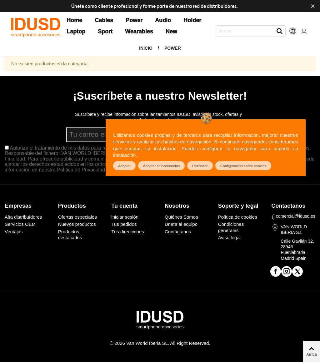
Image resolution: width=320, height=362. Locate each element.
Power (134, 20)
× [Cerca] (313, 6)
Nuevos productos (77, 224)
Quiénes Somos (181, 217)
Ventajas (14, 231)
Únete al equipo (181, 224)
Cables (104, 20)
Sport (105, 31)
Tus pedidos (124, 224)
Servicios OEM (20, 224)
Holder (192, 20)
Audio (163, 20)
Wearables (139, 31)
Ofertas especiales (77, 217)
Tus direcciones (127, 231)
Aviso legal (229, 237)
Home (74, 20)
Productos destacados (70, 235)
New (171, 31)
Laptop (76, 31)
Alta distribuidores (23, 217)
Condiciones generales (231, 227)
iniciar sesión (124, 217)
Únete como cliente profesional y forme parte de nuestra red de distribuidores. (154, 6)
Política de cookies (237, 217)
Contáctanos (178, 231)
